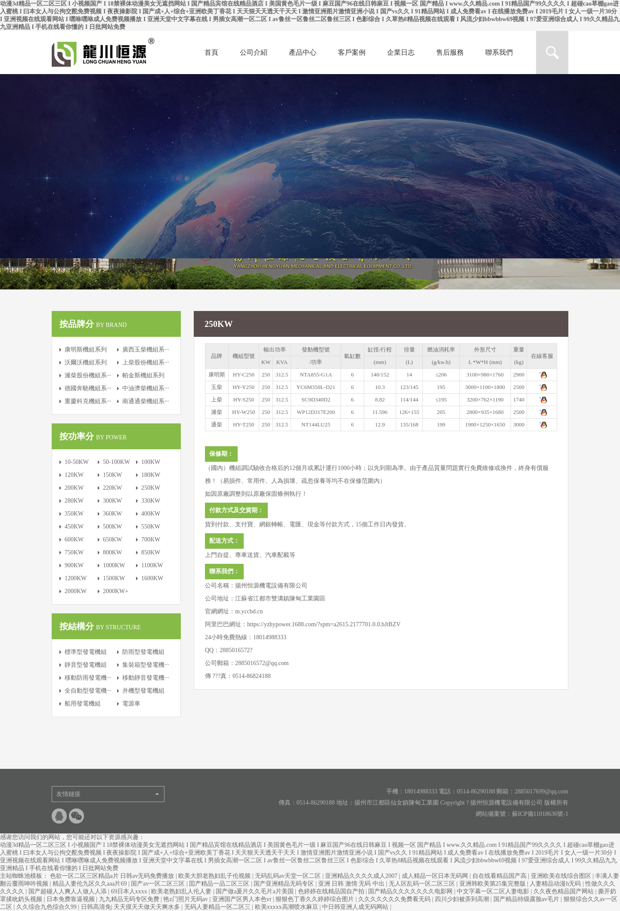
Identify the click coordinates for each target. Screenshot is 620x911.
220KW (112, 488)
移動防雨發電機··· (88, 678)
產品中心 (302, 52)
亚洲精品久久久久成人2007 (362, 876)
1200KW (76, 578)
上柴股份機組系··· (145, 362)
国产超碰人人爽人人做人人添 (68, 891)
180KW (150, 475)
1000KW (114, 565)
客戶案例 (352, 52)
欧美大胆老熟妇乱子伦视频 (215, 876)
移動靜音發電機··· (145, 678)
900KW (74, 565)
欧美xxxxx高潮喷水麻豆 (287, 907)
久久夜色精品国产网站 (564, 891)
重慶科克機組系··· (88, 401)
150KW (112, 475)
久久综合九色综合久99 (47, 907)
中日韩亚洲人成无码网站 (356, 907)
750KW (74, 552)
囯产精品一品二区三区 (220, 883)
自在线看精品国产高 (500, 876)
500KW (112, 526)
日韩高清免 (96, 907)
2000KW (76, 591)
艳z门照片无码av (186, 899)
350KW (74, 513)
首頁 (211, 52)
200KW (74, 488)
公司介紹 (253, 52)
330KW (150, 500)
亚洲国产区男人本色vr (242, 899)
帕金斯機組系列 (143, 375)
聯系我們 (499, 52)
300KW (112, 500)
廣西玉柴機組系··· (145, 349)
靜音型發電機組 (86, 665)
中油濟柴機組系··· (145, 388)
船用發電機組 (83, 703)
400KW (150, 513)
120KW (74, 475)
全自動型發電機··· (88, 690)
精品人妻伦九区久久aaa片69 (90, 883)
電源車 (131, 703)
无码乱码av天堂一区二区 (288, 876)
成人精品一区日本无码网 (436, 876)
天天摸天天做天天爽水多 (148, 907)
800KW (112, 552)
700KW (150, 539)
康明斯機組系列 (86, 349)
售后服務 (450, 52)
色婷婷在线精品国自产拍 (332, 891)
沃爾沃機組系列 (86, 362)
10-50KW (77, 462)
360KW (112, 513)
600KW (74, 539)
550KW (150, 526)
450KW (74, 526)
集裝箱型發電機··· (145, 665)
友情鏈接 (68, 794)
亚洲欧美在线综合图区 (562, 876)
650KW (112, 539)
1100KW (152, 565)
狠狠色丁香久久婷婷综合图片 (316, 899)
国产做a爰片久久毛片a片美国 (255, 891)
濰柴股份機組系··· (88, 375)
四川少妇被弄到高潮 (463, 899)
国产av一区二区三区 (158, 883)
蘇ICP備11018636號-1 (540, 814)
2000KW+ (115, 591)
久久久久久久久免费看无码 (395, 899)
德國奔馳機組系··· (88, 388)
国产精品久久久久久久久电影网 (411, 891)
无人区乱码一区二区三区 (423, 883)
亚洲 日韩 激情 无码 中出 (352, 883)
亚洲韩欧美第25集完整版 (493, 883)
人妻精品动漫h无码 (556, 883)
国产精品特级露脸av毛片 (527, 899)
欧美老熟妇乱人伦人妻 (182, 891)
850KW (150, 552)
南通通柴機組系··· (145, 401)
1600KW (152, 578)
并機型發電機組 (143, 690)
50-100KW (116, 462)
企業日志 (401, 52)
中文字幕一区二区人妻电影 (494, 891)
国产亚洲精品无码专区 (285, 883)
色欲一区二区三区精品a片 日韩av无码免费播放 (113, 876)
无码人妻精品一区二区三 (218, 907)
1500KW (114, 578)
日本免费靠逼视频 (71, 899)
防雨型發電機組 (143, 652)
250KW (150, 488)
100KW (150, 462)
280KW (74, 500)
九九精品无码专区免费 (130, 899)
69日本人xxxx (130, 891)
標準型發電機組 (86, 652)
